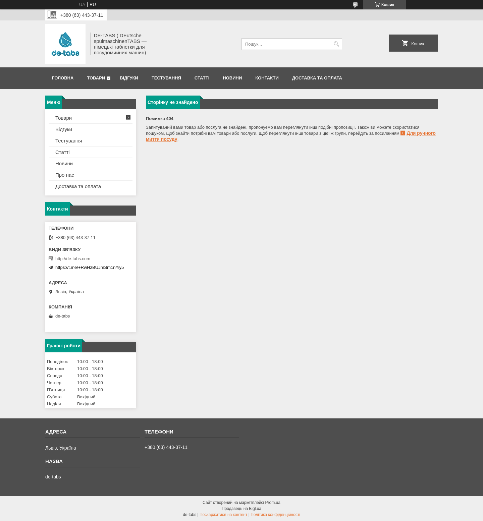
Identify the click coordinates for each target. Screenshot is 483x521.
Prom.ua (272, 502)
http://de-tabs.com (72, 258)
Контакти (267, 77)
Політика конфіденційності (275, 514)
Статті (202, 77)
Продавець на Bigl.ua (241, 508)
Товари (96, 77)
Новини (232, 77)
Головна (62, 77)
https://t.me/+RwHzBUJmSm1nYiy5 (89, 267)
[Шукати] (336, 44)
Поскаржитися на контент (223, 514)
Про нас (64, 175)
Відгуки (129, 77)
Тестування (166, 77)
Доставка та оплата (317, 77)
